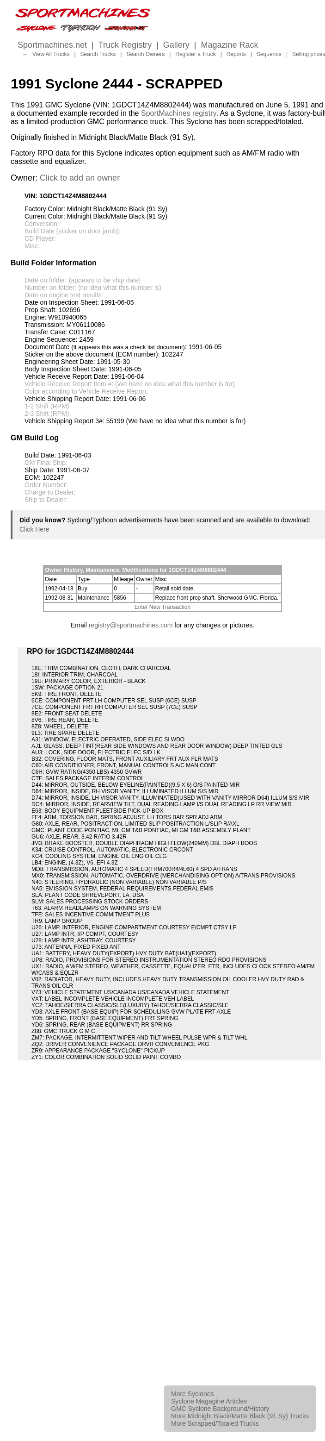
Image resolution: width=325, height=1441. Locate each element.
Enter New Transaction (162, 607)
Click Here (34, 529)
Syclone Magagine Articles (209, 1401)
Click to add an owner (80, 177)
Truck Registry (125, 45)
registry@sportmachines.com (131, 625)
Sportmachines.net (52, 45)
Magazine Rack (229, 45)
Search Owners (145, 54)
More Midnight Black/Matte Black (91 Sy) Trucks (240, 1416)
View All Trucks (50, 54)
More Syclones (192, 1393)
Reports (236, 54)
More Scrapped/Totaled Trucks (215, 1423)
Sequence (269, 54)
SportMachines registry (178, 113)
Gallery (176, 45)
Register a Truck (195, 54)
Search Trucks (98, 54)
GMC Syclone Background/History (220, 1408)
